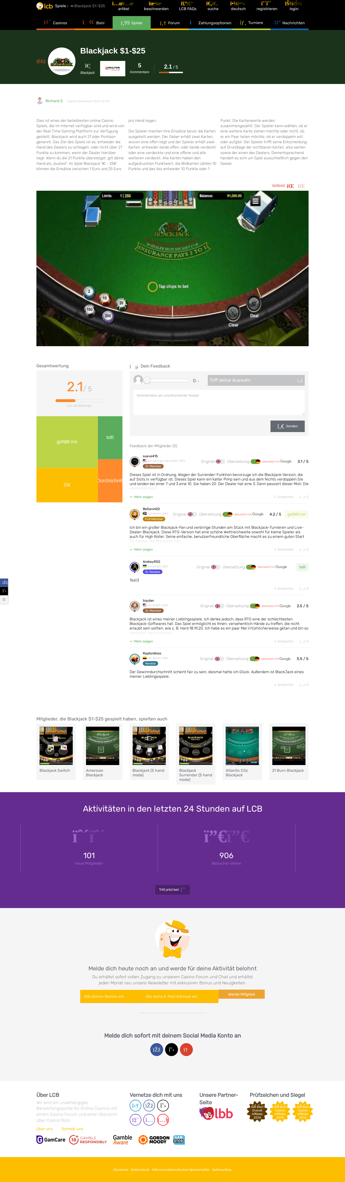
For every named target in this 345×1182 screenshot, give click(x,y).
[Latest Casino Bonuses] (50, 10)
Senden (292, 426)
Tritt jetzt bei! (172, 893)
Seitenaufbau (232, 1169)
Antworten (280, 497)
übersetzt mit (277, 461)
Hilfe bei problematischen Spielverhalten (184, 1169)
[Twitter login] (171, 1052)
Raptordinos (152, 656)
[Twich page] (135, 1122)
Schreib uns (72, 1131)
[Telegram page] (135, 1108)
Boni (94, 31)
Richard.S (54, 101)
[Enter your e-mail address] (180, 999)
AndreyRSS (151, 563)
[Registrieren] (272, 10)
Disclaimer (111, 1169)
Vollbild (290, 186)
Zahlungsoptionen (210, 31)
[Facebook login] (156, 1052)
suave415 (150, 456)
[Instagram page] (149, 1122)
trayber (148, 603)
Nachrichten (289, 31)
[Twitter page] (163, 1108)
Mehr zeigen (143, 497)
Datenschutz (137, 1169)
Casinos (55, 31)
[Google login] (186, 1052)
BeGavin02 (151, 509)
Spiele (132, 31)
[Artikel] (135, 10)
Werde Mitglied (241, 999)
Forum (170, 31)
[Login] (298, 10)
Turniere (251, 31)
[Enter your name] (111, 999)
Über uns (44, 1131)
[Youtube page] (163, 1122)
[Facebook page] (149, 1108)
